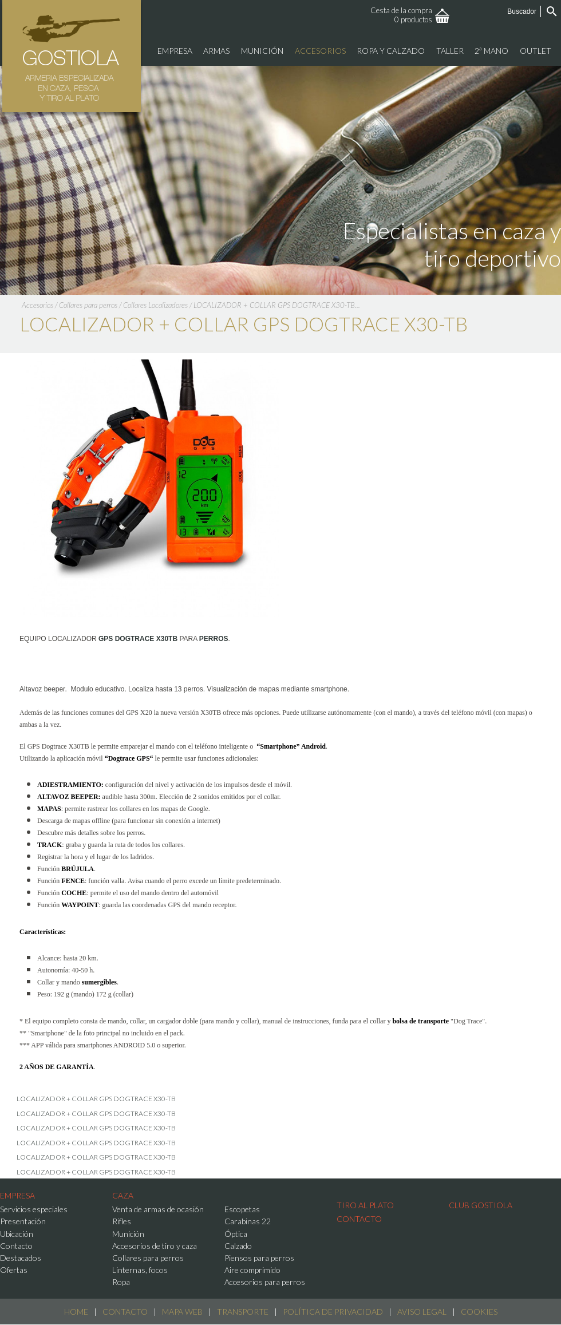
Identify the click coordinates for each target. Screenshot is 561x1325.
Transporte (242, 1311)
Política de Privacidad (333, 1311)
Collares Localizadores (155, 305)
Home (76, 1311)
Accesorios (37, 305)
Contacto (125, 1311)
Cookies (479, 1311)
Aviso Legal (422, 1311)
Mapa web (182, 1311)
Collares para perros (88, 305)
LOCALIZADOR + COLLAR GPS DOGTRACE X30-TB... (276, 305)
